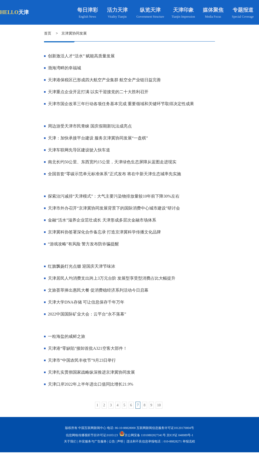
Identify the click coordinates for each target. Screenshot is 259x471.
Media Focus (213, 16)
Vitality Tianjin (117, 16)
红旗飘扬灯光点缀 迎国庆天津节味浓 (81, 266)
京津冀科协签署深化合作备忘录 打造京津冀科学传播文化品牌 (104, 232)
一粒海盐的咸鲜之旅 (66, 336)
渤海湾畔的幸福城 (64, 68)
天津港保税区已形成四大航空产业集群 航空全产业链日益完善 (104, 80)
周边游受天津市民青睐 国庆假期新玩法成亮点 (90, 126)
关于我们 (70, 441)
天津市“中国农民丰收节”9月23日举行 (82, 360)
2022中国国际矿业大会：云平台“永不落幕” (87, 314)
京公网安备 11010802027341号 (142, 433)
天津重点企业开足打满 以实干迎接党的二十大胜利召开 (98, 92)
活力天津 (117, 10)
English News (87, 16)
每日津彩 (87, 10)
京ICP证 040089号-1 (180, 435)
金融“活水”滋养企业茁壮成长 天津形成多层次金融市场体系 (102, 220)
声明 (120, 441)
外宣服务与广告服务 (93, 441)
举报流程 (189, 441)
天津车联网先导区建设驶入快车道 (79, 150)
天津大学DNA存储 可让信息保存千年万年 (86, 302)
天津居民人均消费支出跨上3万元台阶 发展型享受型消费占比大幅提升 (111, 278)
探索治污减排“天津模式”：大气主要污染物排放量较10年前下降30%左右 (113, 196)
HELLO (9, 12)
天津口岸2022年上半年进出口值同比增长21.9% (90, 384)
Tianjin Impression (183, 16)
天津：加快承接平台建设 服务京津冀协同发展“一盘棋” (98, 138)
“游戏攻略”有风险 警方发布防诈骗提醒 (83, 244)
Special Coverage (243, 16)
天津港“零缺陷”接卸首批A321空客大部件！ (87, 348)
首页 (47, 33)
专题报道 (243, 10)
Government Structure (150, 16)
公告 (112, 441)
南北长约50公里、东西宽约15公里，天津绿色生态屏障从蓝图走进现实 (112, 162)
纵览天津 (150, 10)
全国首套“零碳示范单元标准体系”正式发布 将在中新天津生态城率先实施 (114, 174)
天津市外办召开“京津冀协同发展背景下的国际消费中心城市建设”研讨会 (114, 208)
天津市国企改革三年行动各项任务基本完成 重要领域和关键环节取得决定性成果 (121, 104)
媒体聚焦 (213, 10)
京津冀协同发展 (74, 33)
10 (159, 405)
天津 (23, 12)
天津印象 (183, 10)
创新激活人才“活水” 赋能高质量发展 (81, 56)
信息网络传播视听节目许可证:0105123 (92, 435)
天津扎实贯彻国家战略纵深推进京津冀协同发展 (91, 372)
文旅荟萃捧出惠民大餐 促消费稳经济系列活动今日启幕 (98, 290)
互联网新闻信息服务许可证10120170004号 (165, 428)
